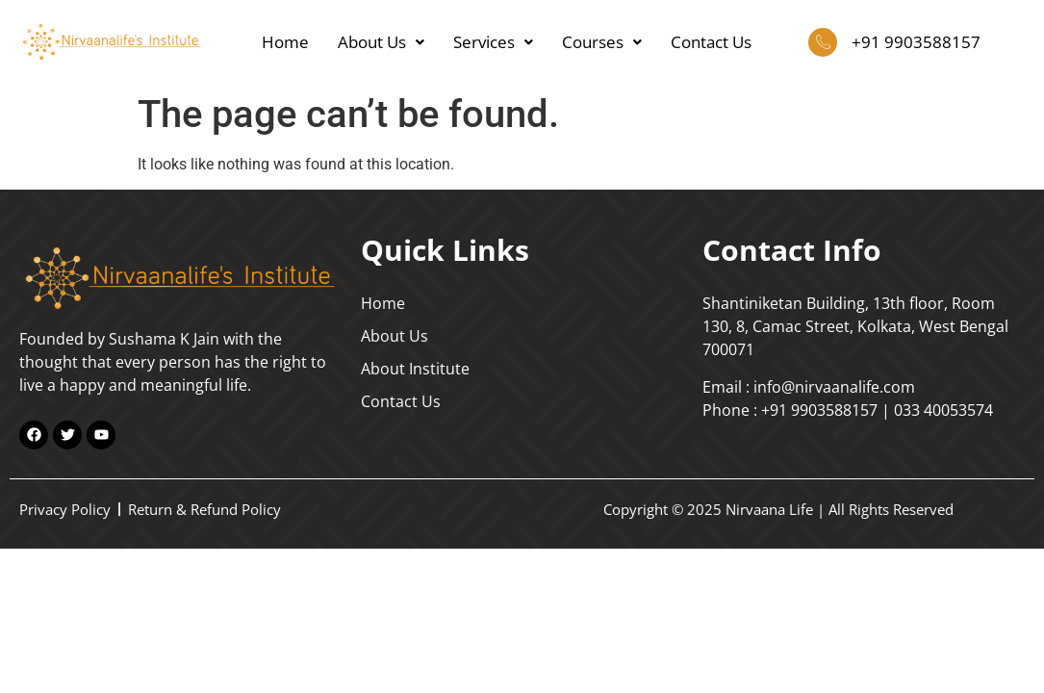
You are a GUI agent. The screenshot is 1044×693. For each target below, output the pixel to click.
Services (493, 42)
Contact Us (711, 42)
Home (285, 42)
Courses (602, 42)
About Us (381, 42)
